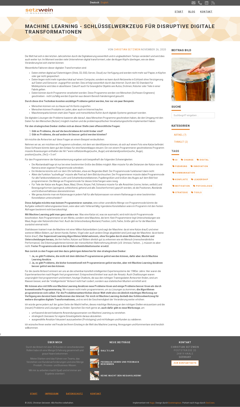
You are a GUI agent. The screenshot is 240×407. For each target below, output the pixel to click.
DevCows (210, 403)
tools (196, 192)
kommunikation (183, 173)
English (104, 2)
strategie (180, 192)
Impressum (52, 393)
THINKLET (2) (181, 141)
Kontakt (206, 11)
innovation (199, 166)
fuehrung (180, 166)
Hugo (152, 403)
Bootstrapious (174, 403)
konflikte (180, 179)
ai (175, 160)
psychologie (202, 186)
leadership (199, 179)
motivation (181, 186)
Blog (191, 11)
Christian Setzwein (127, 49)
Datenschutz (74, 393)
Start (179, 11)
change (187, 160)
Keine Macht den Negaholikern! (121, 375)
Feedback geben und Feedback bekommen (120, 363)
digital (203, 160)
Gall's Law (107, 351)
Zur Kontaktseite (185, 363)
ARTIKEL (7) (180, 135)
